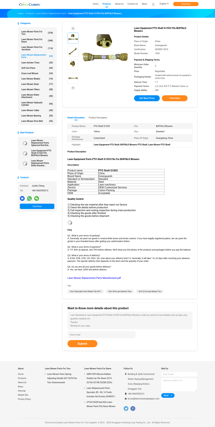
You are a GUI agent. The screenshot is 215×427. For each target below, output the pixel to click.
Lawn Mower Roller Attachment (37, 96)
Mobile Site (23, 395)
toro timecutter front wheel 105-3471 (85, 291)
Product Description (98, 117)
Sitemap (22, 391)
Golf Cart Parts (37, 67)
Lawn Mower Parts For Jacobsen (37, 48)
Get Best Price (147, 98)
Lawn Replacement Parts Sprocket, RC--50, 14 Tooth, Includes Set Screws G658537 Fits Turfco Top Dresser (101, 393)
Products (22, 378)
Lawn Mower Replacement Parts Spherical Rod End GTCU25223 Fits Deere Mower (42, 142)
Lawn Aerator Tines (37, 62)
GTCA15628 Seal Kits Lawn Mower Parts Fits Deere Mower (101, 404)
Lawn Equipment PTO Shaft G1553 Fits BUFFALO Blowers (41, 153)
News (20, 386)
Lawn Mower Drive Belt (37, 121)
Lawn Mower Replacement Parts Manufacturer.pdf (94, 278)
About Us (22, 382)
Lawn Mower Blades (37, 78)
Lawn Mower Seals (37, 84)
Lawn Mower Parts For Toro (37, 32)
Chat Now (186, 4)
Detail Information (76, 117)
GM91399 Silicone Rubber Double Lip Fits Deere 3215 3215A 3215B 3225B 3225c (99, 378)
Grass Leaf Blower (37, 73)
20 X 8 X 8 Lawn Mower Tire (150, 291)
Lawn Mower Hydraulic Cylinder (37, 103)
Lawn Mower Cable (37, 110)
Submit (82, 343)
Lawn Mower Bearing (37, 115)
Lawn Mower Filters (37, 89)
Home (21, 374)
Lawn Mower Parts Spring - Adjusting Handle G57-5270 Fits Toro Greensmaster (62, 378)
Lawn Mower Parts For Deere (37, 40)
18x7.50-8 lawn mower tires (120, 291)
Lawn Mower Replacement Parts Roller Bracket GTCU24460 (40, 163)
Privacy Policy (24, 399)
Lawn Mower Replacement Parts (37, 56)
